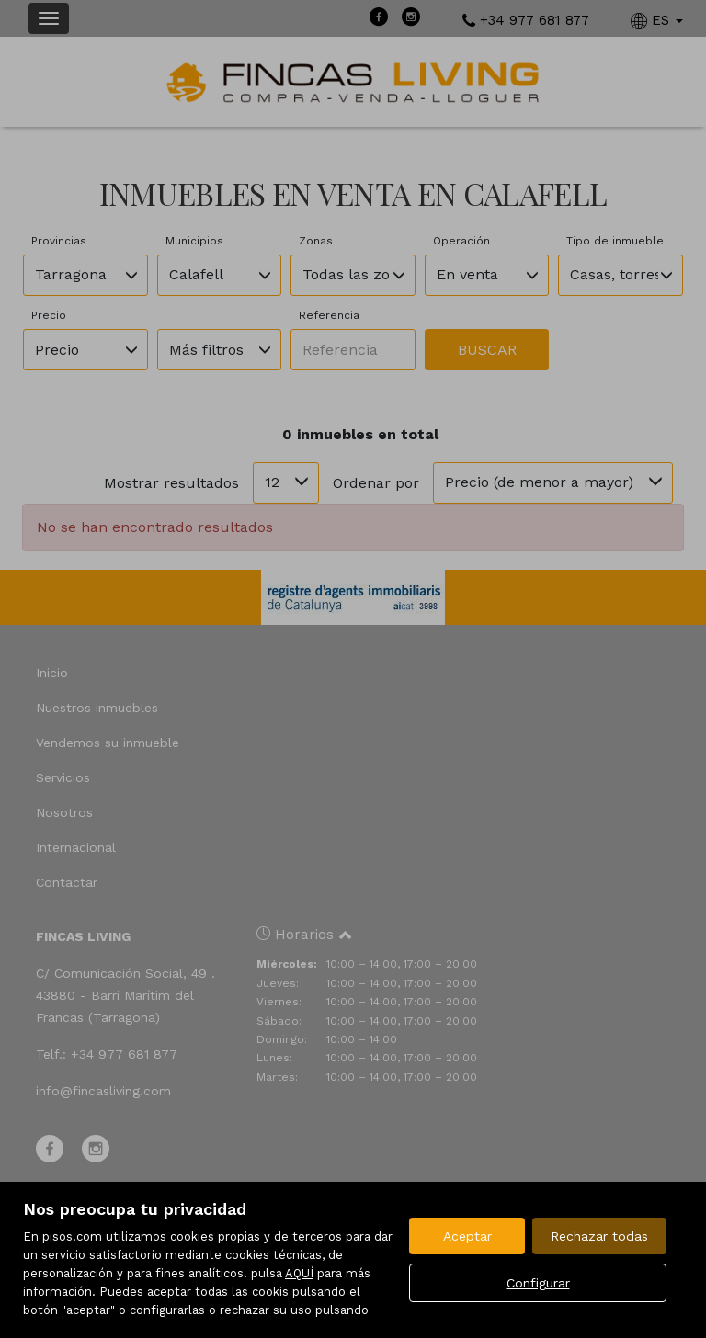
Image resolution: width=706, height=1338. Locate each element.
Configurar (538, 1283)
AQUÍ (299, 1273)
